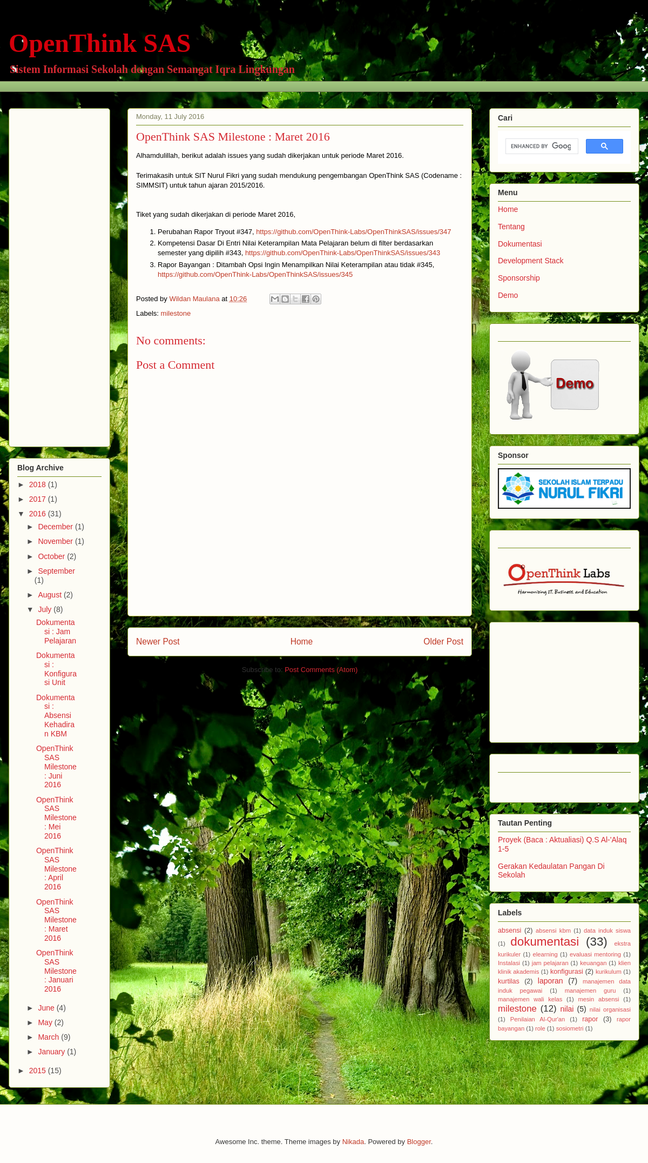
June (47, 1007)
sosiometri (570, 1028)
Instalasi (509, 963)
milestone (176, 313)
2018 (38, 484)
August (50, 594)
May (46, 1022)
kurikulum (609, 971)
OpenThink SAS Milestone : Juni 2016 (56, 766)
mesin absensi (598, 999)
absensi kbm (553, 930)
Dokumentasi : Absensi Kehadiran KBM (55, 715)
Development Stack (530, 260)
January (52, 1051)
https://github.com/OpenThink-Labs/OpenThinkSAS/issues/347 (354, 232)
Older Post (443, 641)
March (49, 1037)
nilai (566, 1009)
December (56, 526)
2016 (38, 513)
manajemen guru (590, 990)
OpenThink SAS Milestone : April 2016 (56, 868)
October (52, 556)
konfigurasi (566, 971)
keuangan (593, 963)
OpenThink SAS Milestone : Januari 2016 (56, 970)
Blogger (419, 1142)
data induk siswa (607, 930)
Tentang (511, 226)
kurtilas (508, 981)
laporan (550, 980)
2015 (38, 1070)
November (56, 541)
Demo (508, 295)
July (45, 609)
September (56, 571)
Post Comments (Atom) (321, 670)
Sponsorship (519, 278)
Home (302, 641)
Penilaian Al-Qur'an (537, 1019)
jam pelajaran (550, 963)
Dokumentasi (520, 244)
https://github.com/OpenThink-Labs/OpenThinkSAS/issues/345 (255, 274)
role (540, 1028)
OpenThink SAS (100, 43)
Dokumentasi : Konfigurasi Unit (56, 669)
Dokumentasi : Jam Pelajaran (56, 631)
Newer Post (158, 641)
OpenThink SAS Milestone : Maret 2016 (56, 920)
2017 (38, 499)
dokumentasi (544, 941)
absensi (509, 930)
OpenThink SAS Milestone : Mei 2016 (56, 817)
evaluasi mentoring (595, 954)
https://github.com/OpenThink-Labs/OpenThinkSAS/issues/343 (343, 253)
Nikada (353, 1142)
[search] (541, 146)
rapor (590, 1019)
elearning (545, 954)
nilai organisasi (610, 1009)
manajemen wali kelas (530, 999)
